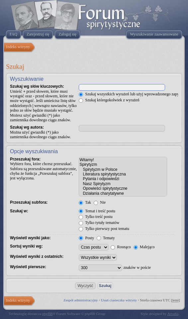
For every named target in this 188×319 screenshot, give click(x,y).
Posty (86, 238)
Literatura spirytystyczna (122, 174)
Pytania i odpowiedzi (122, 178)
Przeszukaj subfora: (28, 202)
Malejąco (144, 247)
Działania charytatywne (122, 193)
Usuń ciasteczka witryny (119, 300)
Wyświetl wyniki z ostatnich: (36, 256)
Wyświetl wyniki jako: (30, 238)
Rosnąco (121, 247)
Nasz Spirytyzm (122, 183)
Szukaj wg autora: (27, 127)
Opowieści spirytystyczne (122, 188)
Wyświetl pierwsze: (28, 267)
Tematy (106, 238)
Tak (85, 202)
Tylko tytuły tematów (99, 222)
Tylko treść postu (95, 216)
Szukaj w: (19, 211)
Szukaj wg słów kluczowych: (37, 86)
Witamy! (122, 160)
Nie (100, 202)
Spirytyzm (122, 164)
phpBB (47, 314)
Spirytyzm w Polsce (122, 169)
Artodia (173, 314)
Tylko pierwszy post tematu (104, 228)
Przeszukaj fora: (25, 159)
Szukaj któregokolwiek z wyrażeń (109, 100)
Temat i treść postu (97, 211)
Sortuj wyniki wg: (26, 246)
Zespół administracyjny (80, 300)
